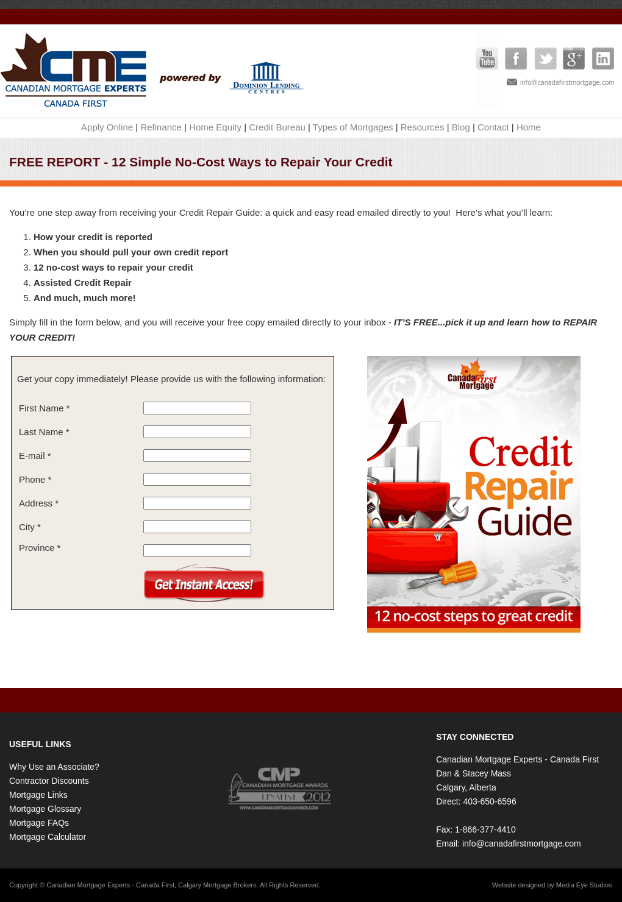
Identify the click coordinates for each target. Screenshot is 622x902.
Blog (461, 127)
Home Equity (215, 127)
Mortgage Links (38, 795)
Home (529, 127)
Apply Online (107, 127)
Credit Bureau (277, 127)
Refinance (161, 127)
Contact (493, 127)
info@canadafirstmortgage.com (521, 843)
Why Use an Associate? (54, 767)
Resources (423, 127)
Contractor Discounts (49, 781)
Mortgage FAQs (39, 823)
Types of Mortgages (353, 127)
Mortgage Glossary (45, 809)
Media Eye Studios (584, 885)
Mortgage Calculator (47, 837)
